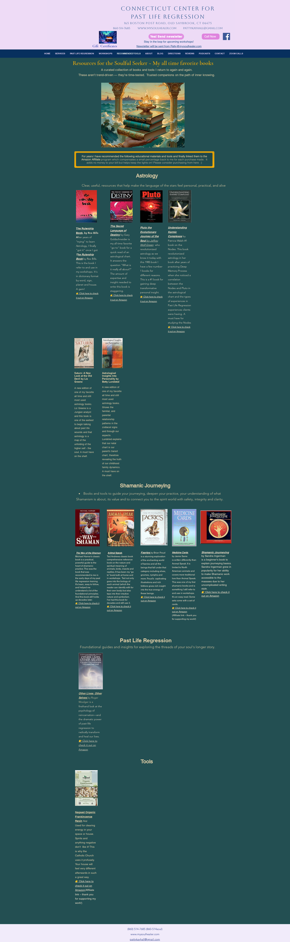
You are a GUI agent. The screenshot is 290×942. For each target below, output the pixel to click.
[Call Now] (211, 36)
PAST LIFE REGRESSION (168, 16)
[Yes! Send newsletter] (166, 36)
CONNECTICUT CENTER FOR (168, 8)
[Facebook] (226, 36)
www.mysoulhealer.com (157, 28)
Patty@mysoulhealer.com (186, 46)
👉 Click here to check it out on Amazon (88, 745)
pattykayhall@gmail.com (203, 28)
